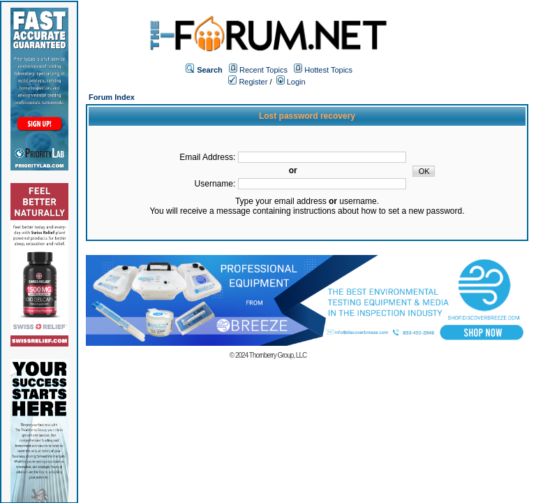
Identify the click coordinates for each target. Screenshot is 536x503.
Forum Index (112, 97)
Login (291, 82)
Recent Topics (263, 70)
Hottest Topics (328, 70)
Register (247, 82)
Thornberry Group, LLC (277, 355)
